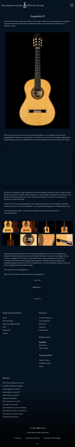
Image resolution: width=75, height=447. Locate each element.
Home (5, 318)
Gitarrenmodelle (8, 321)
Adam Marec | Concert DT (11, 395)
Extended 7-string (45, 363)
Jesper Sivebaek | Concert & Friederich (14, 408)
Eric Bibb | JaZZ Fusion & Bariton (13, 386)
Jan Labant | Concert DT (10, 404)
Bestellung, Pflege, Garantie (11, 324)
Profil (4, 327)
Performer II (43, 345)
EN (37, 444)
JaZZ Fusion (42, 324)
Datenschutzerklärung (33, 438)
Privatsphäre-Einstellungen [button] (52, 438)
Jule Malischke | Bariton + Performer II (14, 411)
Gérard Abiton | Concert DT (11, 392)
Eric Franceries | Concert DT (11, 401)
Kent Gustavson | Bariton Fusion (13, 414)
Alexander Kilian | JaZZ (10, 398)
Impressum (17, 438)
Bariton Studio (43, 348)
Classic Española (44, 321)
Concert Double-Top (45, 318)
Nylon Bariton (43, 330)
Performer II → (37, 287)
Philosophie (6, 330)
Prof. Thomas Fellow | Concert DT (13, 383)
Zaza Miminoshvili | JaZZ (10, 417)
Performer (42, 327)
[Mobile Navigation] (71, 5)
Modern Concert (44, 360)
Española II (42, 342)
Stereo (41, 366)
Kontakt (5, 333)
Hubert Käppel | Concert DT (11, 389)
